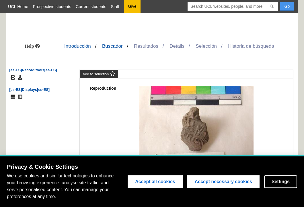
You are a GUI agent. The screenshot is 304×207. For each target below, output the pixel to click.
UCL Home (18, 6)
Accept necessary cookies (223, 181)
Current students (91, 6)
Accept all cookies (155, 181)
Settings (281, 181)
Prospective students (52, 6)
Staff (115, 6)
